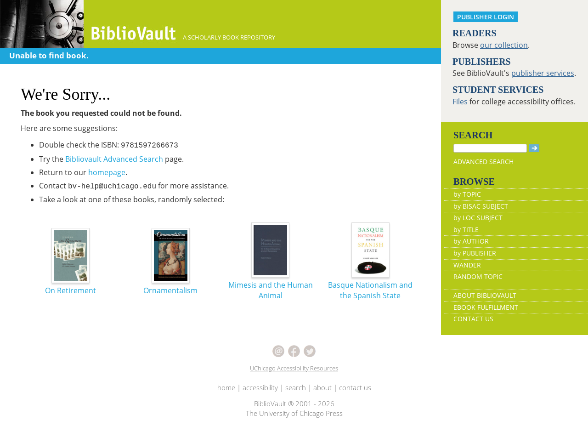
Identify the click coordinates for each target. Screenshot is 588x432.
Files (460, 102)
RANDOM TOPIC (478, 276)
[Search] (490, 148)
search (295, 387)
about (322, 387)
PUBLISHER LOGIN (485, 16)
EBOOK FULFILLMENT (485, 307)
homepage (106, 172)
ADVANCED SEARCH (483, 161)
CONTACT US (473, 318)
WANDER (467, 265)
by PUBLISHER (474, 253)
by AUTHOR (471, 241)
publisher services (542, 73)
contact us (355, 387)
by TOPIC (467, 194)
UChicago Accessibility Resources (294, 368)
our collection (504, 45)
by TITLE (466, 229)
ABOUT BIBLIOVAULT (484, 295)
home (226, 387)
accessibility (260, 387)
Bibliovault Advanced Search (114, 159)
